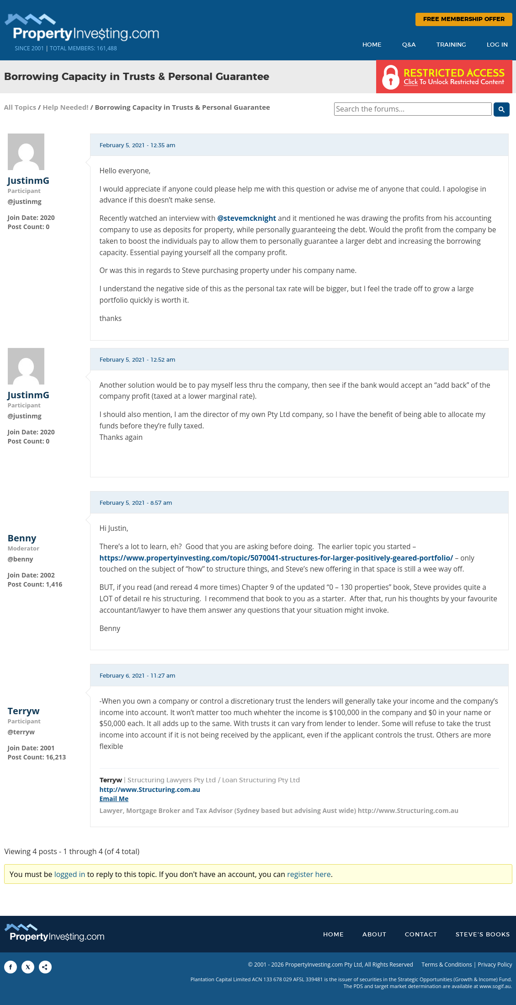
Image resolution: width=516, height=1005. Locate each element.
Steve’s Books (483, 935)
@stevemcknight (246, 218)
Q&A (409, 45)
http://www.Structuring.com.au (150, 789)
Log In (497, 45)
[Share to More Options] (45, 967)
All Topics (20, 107)
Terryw (24, 711)
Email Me (114, 798)
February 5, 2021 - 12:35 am (138, 145)
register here (309, 874)
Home (372, 45)
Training (451, 45)
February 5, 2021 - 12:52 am (138, 360)
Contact (421, 935)
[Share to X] (27, 967)
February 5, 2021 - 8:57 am (136, 503)
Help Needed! (65, 107)
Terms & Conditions (447, 964)
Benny (22, 538)
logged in (69, 874)
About (374, 935)
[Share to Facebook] (10, 967)
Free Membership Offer (464, 19)
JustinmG (29, 181)
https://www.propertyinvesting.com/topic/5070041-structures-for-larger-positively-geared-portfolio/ (276, 558)
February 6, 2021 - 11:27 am (138, 676)
